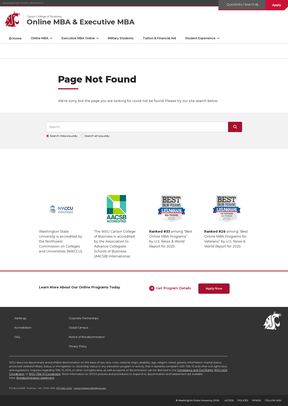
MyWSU (256, 400)
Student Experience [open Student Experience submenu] (200, 38)
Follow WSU (273, 400)
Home (17, 38)
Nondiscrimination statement (35, 378)
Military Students (121, 38)
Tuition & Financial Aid (159, 38)
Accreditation (22, 327)
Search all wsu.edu (97, 136)
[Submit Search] (235, 127)
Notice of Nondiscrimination (87, 337)
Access (229, 400)
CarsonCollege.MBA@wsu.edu (90, 388)
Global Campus (78, 327)
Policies (243, 400)
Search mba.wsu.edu (63, 136)
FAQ (17, 337)
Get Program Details (173, 288)
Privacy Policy (78, 346)
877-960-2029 (64, 388)
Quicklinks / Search (241, 4)
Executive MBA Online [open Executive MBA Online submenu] (78, 38)
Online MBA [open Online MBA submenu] (39, 38)
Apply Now (214, 288)
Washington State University (23, 3)
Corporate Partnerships (83, 318)
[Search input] (137, 127)
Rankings (20, 318)
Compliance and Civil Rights (195, 370)
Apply (276, 5)
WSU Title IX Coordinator (45, 374)
